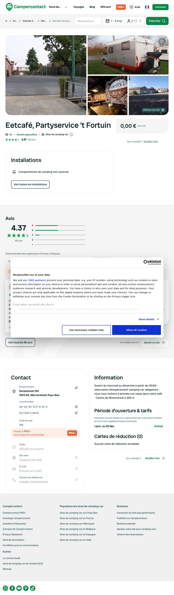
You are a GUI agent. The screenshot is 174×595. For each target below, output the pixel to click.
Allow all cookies (136, 329)
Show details (146, 319)
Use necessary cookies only (86, 329)
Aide (135, 7)
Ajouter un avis (155, 342)
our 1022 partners (34, 280)
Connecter (160, 7)
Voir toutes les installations (30, 184)
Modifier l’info (151, 141)
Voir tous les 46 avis (20, 342)
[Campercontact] (25, 7)
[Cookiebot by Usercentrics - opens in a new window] (146, 262)
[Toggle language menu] (147, 7)
